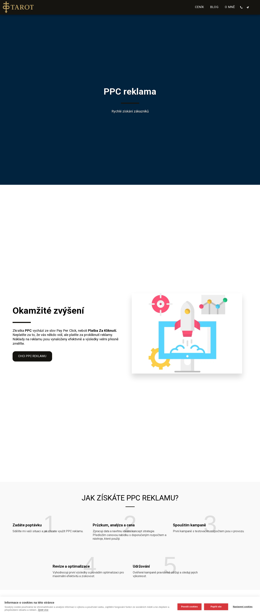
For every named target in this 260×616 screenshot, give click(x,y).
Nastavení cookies (243, 606)
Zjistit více (43, 610)
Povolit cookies (188, 606)
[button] (241, 7)
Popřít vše (215, 606)
